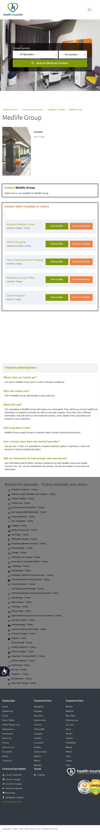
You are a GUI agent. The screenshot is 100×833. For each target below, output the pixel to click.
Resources (7, 738)
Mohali (69, 747)
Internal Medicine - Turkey (21, 660)
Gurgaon (38, 734)
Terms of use (8, 747)
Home (5, 707)
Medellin (38, 765)
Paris (68, 765)
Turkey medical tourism (32, 109)
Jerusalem (38, 743)
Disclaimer (7, 752)
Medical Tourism (10, 109)
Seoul (68, 729)
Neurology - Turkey (18, 534)
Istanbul (38, 738)
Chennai (38, 725)
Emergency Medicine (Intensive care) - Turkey (30, 575)
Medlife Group (75, 109)
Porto (68, 756)
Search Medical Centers (52, 63)
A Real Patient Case (11, 725)
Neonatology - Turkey (19, 597)
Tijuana (69, 738)
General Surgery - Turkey (21, 651)
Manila (37, 761)
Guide (5, 716)
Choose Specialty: (21, 48)
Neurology (10, 793)
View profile (57, 226)
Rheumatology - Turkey (20, 548)
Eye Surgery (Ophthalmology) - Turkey (27, 512)
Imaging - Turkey (17, 525)
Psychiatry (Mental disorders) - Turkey (27, 543)
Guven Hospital (16, 295)
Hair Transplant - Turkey (20, 521)
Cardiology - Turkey (18, 566)
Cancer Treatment (13, 775)
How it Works (8, 720)
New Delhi (70, 716)
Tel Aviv (69, 734)
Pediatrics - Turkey (18, 674)
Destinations (8, 729)
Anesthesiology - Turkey (20, 624)
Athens (69, 752)
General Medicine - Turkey (21, 584)
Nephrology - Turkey (19, 665)
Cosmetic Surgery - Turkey (21, 633)
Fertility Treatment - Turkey (22, 647)
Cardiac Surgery (13, 780)
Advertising (7, 711)
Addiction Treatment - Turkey (22, 489)
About (5, 756)
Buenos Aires (40, 720)
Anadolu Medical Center (21, 224)
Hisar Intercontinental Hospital (25, 260)
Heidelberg (71, 743)
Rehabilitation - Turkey (20, 678)
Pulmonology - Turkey (19, 611)
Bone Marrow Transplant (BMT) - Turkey (28, 561)
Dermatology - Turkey (19, 570)
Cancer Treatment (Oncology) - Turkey (27, 629)
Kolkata (37, 747)
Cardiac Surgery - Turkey (21, 498)
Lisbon (69, 761)
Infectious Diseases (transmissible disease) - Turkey (33, 593)
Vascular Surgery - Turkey (21, 620)
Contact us (7, 761)
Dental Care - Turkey (19, 503)
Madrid (37, 756)
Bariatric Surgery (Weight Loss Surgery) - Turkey (31, 494)
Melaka (69, 707)
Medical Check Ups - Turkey (22, 530)
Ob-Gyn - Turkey (17, 669)
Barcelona (38, 716)
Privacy (5, 743)
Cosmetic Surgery (13, 784)
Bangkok (38, 711)
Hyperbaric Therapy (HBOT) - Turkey (26, 656)
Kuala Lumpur (40, 752)
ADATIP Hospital (16, 242)
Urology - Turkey (17, 552)
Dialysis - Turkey (17, 638)
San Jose (70, 725)
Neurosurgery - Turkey (20, 602)
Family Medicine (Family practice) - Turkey (29, 579)
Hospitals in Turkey (56, 109)
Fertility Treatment (13, 789)
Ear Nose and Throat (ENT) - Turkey (26, 507)
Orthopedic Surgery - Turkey (22, 539)
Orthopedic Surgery (14, 798)
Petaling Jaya (72, 720)
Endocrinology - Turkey (20, 642)
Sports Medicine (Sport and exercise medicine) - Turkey (35, 615)
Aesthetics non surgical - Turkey (24, 557)
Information (7, 734)
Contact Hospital (81, 226)
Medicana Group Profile (20, 278)
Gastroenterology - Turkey (21, 516)
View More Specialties (12, 802)
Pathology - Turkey (18, 606)
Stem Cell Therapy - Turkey (22, 683)
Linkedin (39, 775)
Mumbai (69, 711)
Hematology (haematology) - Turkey (26, 588)
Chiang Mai (39, 729)
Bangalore (39, 707)
